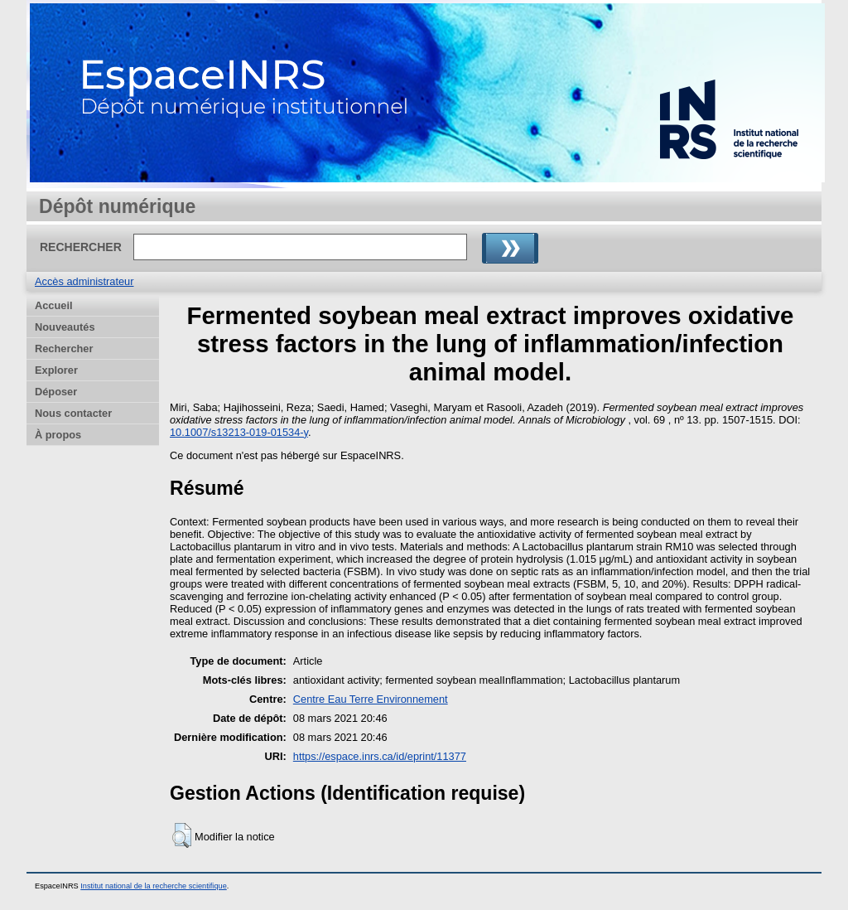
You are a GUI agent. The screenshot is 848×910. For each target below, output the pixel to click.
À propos (58, 434)
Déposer (56, 391)
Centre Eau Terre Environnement (370, 699)
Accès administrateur (84, 281)
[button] (181, 835)
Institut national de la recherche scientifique (153, 886)
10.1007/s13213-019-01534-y (239, 432)
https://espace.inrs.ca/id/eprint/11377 (379, 756)
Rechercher (64, 348)
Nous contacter (73, 413)
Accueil (54, 305)
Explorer (56, 370)
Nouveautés (65, 327)
